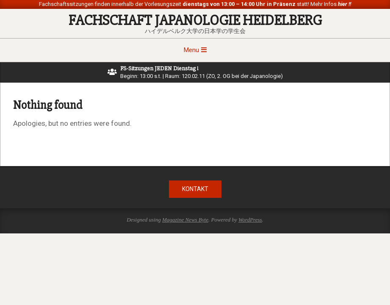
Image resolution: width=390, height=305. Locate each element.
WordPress (250, 219)
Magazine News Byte (185, 219)
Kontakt (195, 189)
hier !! (344, 4)
